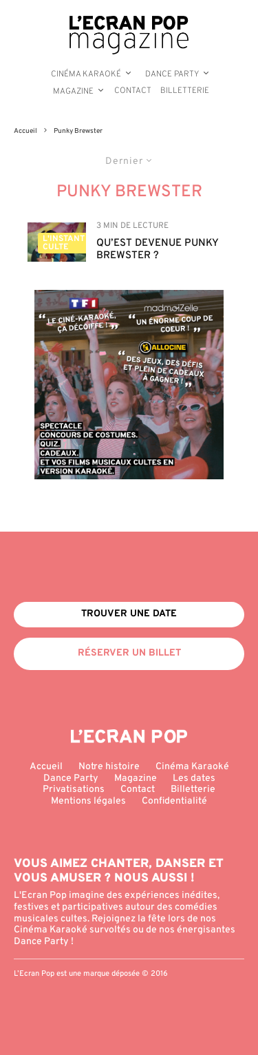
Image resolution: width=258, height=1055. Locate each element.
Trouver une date (129, 614)
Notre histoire (109, 767)
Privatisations (74, 789)
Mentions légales (88, 801)
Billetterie (184, 91)
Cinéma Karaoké (86, 74)
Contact (132, 91)
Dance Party (172, 74)
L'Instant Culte (64, 243)
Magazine (73, 91)
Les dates (194, 778)
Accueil (46, 767)
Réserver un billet (129, 653)
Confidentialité (174, 801)
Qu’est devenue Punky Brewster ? (157, 250)
